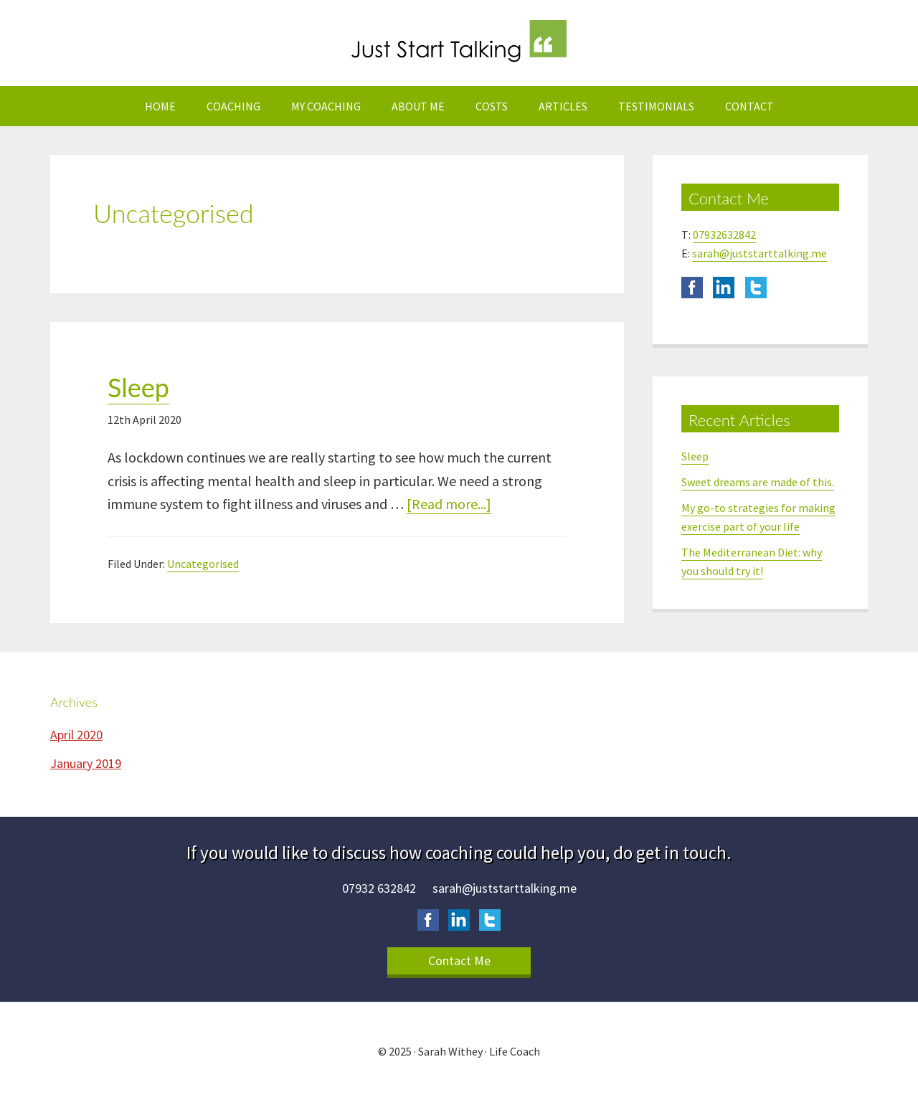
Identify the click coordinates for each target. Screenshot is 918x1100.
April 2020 (76, 734)
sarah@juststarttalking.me (759, 253)
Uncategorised (203, 563)
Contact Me (459, 960)
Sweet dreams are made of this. (757, 482)
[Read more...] (449, 504)
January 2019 (85, 763)
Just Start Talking (459, 43)
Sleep (138, 387)
